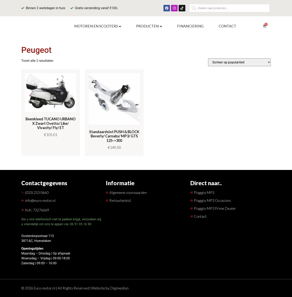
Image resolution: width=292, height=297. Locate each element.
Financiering (190, 26)
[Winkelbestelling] (239, 62)
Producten (147, 26)
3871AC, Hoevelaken (36, 241)
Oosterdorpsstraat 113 (37, 236)
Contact (227, 26)
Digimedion (119, 288)
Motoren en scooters (96, 26)
